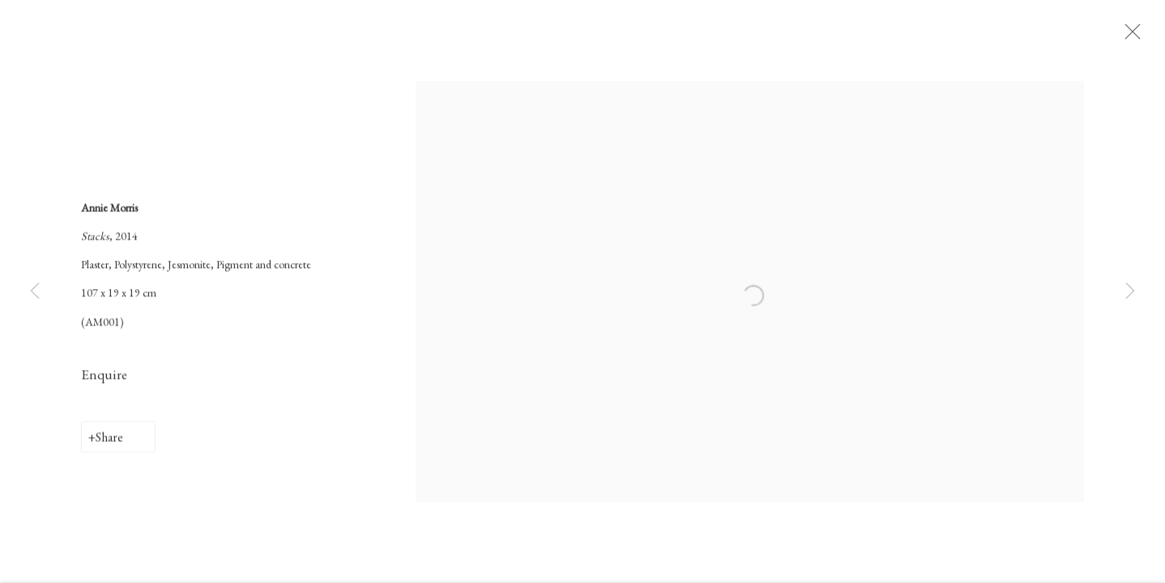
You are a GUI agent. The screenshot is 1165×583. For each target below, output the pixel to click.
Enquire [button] (104, 380)
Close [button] (1137, 36)
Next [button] (1130, 291)
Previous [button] (35, 291)
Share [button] (109, 442)
